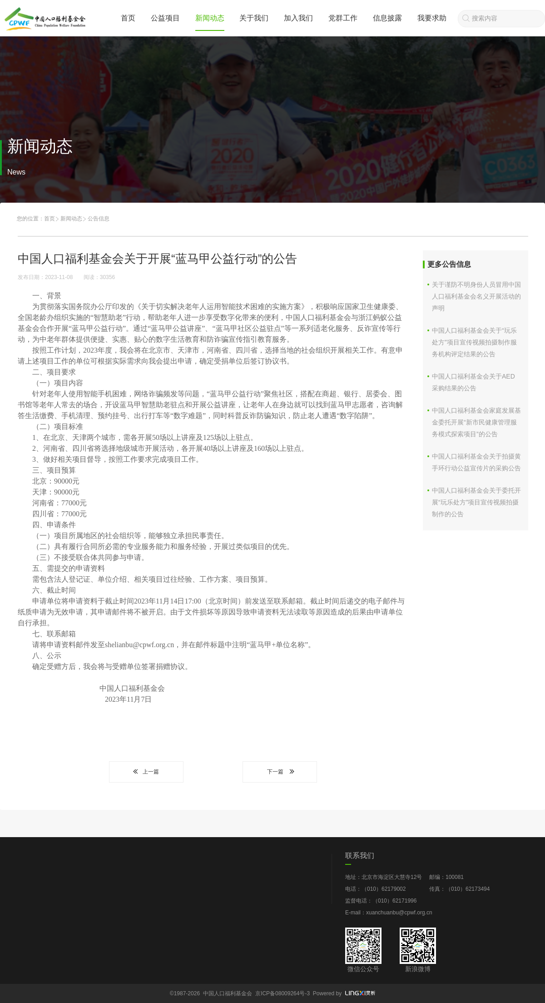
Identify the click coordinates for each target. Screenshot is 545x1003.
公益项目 (165, 18)
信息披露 (387, 18)
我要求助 (431, 18)
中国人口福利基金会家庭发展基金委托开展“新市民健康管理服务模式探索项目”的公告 (476, 422)
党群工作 (342, 18)
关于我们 (253, 18)
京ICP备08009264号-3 (282, 993)
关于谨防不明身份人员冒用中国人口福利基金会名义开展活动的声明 (476, 296)
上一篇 (146, 771)
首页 (128, 18)
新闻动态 (209, 18)
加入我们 (298, 18)
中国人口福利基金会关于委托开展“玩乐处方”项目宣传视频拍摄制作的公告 (476, 502)
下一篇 (279, 771)
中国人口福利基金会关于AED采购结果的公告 (473, 382)
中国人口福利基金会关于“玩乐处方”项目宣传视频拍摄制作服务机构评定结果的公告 (474, 342)
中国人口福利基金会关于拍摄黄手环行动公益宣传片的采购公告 (476, 462)
